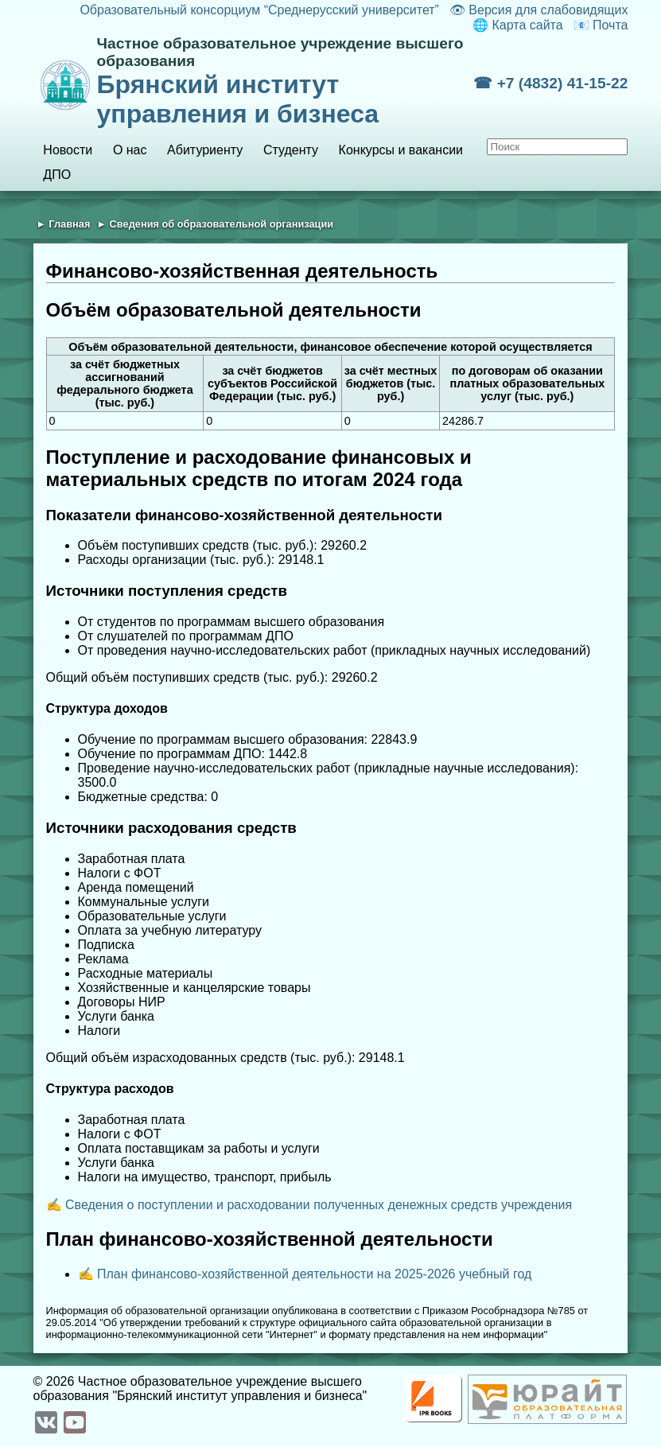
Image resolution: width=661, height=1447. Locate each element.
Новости (67, 150)
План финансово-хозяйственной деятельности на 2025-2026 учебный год (314, 1274)
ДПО (57, 174)
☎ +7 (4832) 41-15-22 (550, 83)
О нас (130, 150)
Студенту (290, 150)
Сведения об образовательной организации (222, 224)
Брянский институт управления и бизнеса (285, 81)
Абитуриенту (205, 150)
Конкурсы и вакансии (401, 150)
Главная (69, 224)
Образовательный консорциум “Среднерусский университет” (259, 10)
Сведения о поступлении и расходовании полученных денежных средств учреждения (318, 1205)
